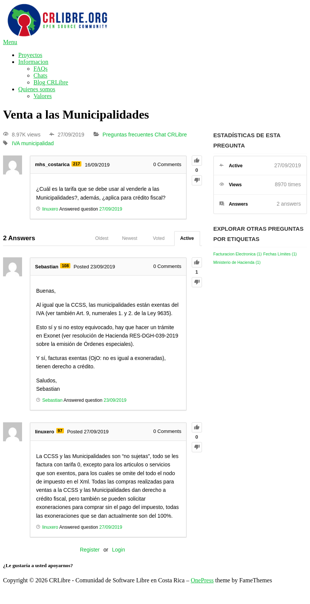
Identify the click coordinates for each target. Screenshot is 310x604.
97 (60, 430)
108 (65, 265)
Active (187, 238)
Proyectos (30, 55)
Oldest (101, 238)
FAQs (40, 68)
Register (90, 550)
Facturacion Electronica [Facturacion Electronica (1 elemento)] (237, 254)
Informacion (33, 62)
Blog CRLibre (50, 82)
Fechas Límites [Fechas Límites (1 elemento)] (280, 254)
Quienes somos (36, 89)
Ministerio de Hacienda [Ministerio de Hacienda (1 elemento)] (237, 262)
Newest (129, 238)
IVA (16, 143)
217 (76, 164)
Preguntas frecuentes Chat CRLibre (145, 135)
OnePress (202, 580)
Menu (10, 42)
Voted (159, 238)
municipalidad (37, 143)
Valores (42, 96)
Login (118, 550)
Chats (40, 75)
